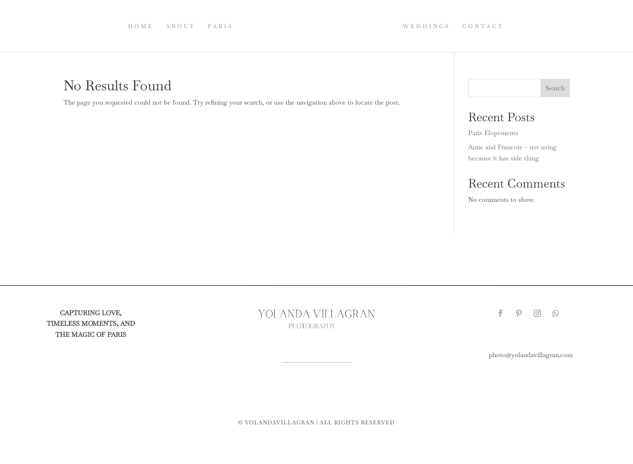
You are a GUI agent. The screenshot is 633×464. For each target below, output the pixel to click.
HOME (141, 26)
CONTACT (483, 26)
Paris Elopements (493, 133)
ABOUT (181, 26)
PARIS (220, 26)
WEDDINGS (426, 26)
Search (555, 88)
